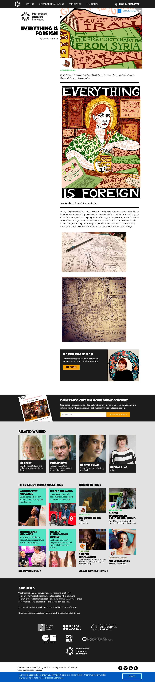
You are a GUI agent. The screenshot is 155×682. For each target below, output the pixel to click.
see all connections (92, 570)
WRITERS (30, 4)
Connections (92, 4)
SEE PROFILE (71, 367)
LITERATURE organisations (51, 4)
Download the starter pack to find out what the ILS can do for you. (47, 607)
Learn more (58, 678)
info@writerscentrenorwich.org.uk (29, 670)
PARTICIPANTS (75, 4)
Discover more (28, 570)
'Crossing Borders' (77, 78)
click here (75, 613)
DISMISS (132, 676)
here (97, 203)
